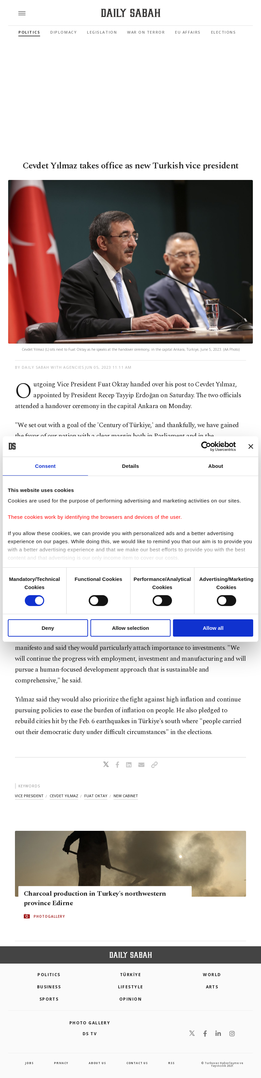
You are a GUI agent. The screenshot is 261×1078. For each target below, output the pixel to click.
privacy (61, 1063)
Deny (47, 628)
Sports (49, 999)
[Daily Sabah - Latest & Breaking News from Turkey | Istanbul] (130, 13)
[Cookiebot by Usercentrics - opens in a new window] (206, 446)
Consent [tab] (45, 466)
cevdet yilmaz (64, 795)
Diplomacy (63, 32)
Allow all (213, 628)
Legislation (102, 32)
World (212, 974)
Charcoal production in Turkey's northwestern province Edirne (95, 898)
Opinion (130, 999)
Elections (223, 32)
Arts (212, 987)
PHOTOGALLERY (49, 916)
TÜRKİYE (130, 974)
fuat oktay (95, 795)
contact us (137, 1063)
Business (49, 987)
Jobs (29, 1063)
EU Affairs (188, 32)
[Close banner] (250, 446)
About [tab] (215, 466)
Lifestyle (130, 987)
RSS (171, 1063)
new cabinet (126, 795)
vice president (29, 795)
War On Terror (146, 32)
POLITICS (48, 974)
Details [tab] (130, 466)
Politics (29, 32)
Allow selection (130, 628)
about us (97, 1063)
